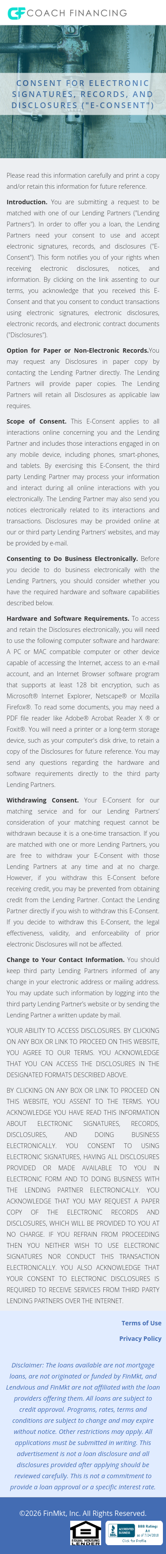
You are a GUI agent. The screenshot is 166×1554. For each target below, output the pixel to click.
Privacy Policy (140, 1338)
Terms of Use (141, 1323)
